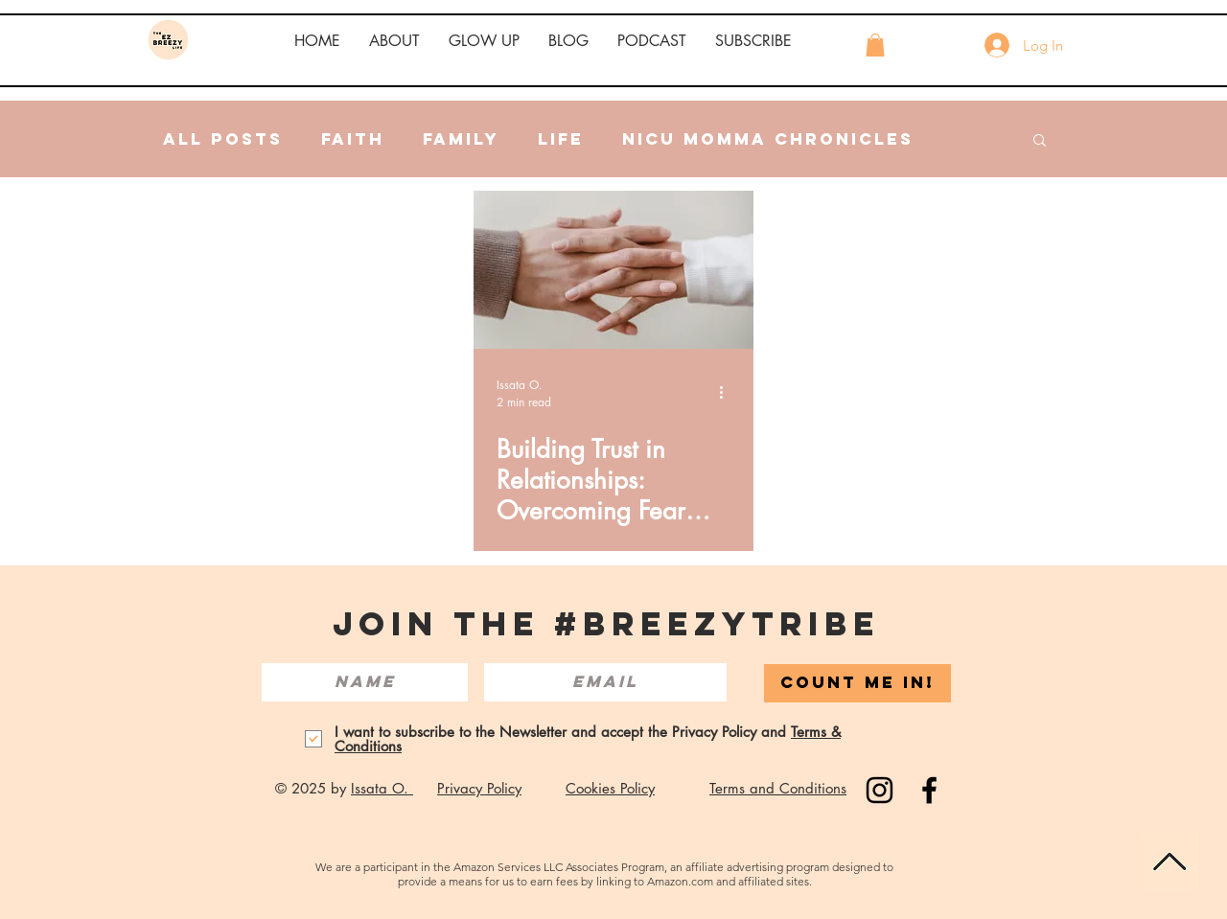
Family (461, 139)
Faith (352, 139)
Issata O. (382, 788)
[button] (394, 41)
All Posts (223, 139)
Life (561, 139)
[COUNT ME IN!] (857, 683)
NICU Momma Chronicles (768, 139)
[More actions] (727, 392)
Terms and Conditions (777, 788)
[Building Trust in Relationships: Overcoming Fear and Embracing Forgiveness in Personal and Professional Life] (613, 270)
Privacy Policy (479, 788)
